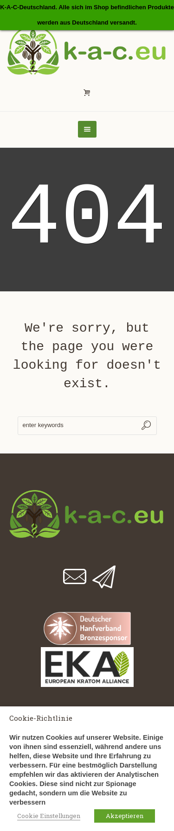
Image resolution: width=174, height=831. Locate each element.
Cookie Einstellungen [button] (48, 816)
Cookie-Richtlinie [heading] (40, 718)
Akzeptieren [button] (124, 816)
